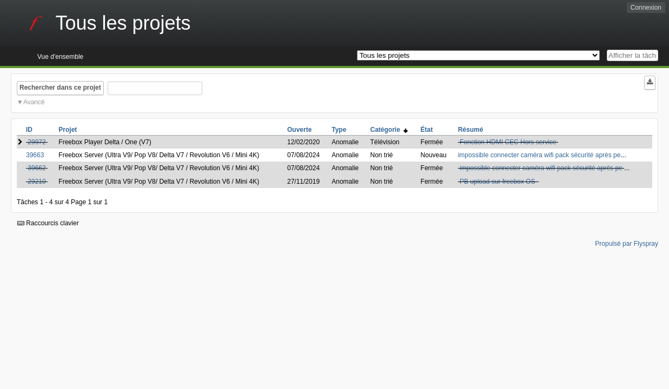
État (427, 129)
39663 (35, 155)
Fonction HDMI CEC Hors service (508, 142)
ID (29, 129)
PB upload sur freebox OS (498, 181)
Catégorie (389, 129)
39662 (36, 168)
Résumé (470, 129)
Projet (67, 129)
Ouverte (299, 129)
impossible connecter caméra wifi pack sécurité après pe (539, 155)
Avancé (34, 102)
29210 (36, 181)
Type (339, 129)
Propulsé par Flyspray (626, 243)
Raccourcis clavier (48, 223)
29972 (36, 142)
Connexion (646, 7)
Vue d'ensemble (60, 57)
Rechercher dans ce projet (60, 87)
